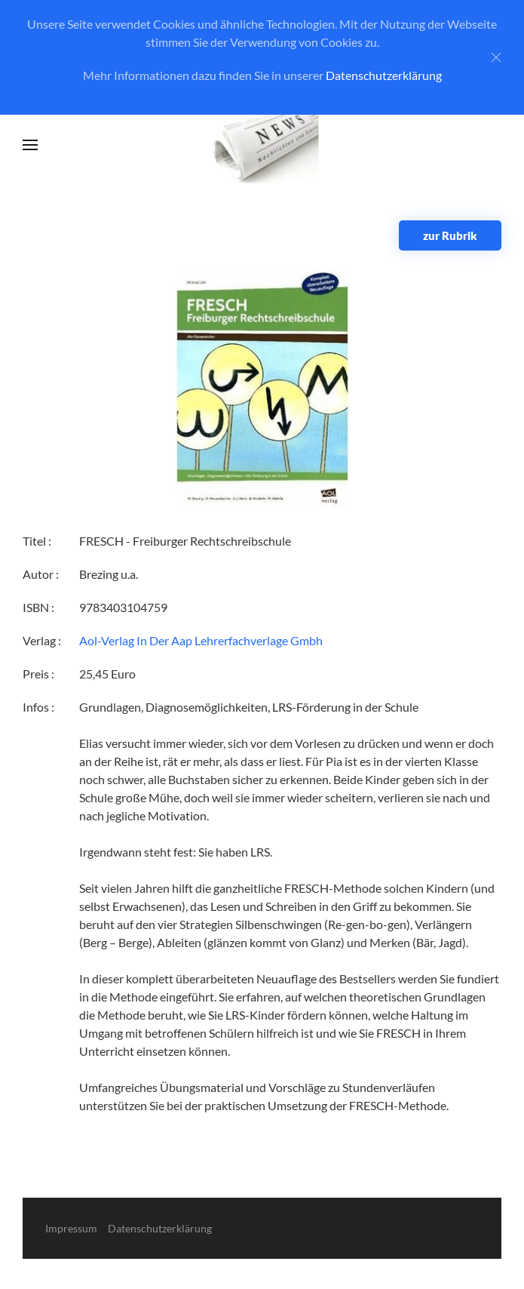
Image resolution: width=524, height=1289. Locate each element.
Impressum (71, 1228)
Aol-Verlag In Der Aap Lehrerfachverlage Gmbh (201, 640)
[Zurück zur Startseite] (262, 145)
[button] (30, 145)
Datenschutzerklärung (384, 75)
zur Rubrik (450, 235)
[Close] (496, 57)
